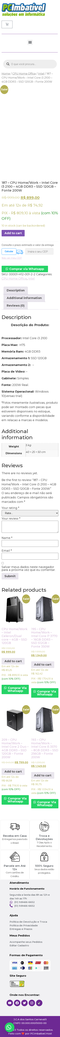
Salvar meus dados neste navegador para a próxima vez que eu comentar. (28, 568)
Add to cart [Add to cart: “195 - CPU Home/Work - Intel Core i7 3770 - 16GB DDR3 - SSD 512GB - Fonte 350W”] (42, 664)
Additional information (24, 298)
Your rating (10, 507)
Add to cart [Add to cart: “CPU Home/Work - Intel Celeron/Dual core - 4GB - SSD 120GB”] (13, 661)
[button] (30, 42)
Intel (41, 73)
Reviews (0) (15, 305)
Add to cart (13, 233)
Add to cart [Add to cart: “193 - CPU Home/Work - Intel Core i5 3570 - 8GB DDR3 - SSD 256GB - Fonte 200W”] (42, 775)
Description (16, 290)
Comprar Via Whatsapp (17, 689)
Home (6, 73)
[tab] (16, 290)
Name (7, 537)
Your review (11, 518)
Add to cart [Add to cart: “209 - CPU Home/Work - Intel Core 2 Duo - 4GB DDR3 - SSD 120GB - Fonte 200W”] (13, 771)
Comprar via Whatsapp (26, 269)
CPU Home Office (24, 73)
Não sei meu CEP (12, 258)
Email (7, 550)
